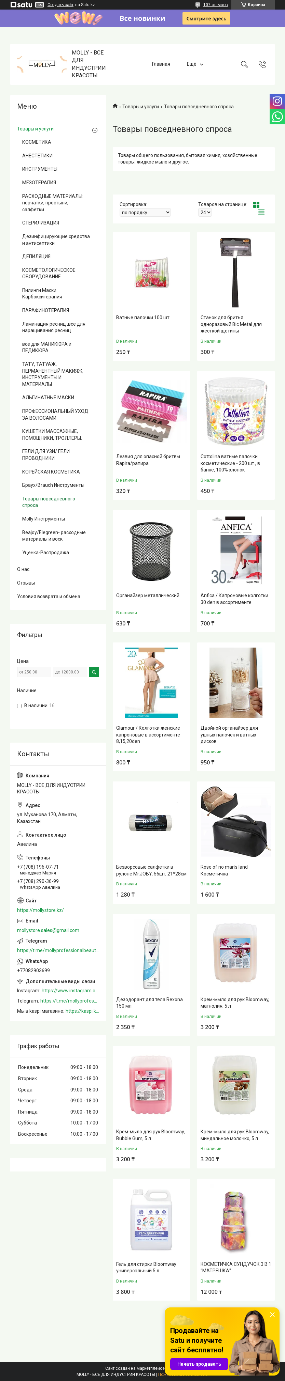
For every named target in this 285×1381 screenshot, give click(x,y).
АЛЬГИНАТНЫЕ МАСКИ (48, 397)
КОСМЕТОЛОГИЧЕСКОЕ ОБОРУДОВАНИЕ (49, 273)
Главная (161, 64)
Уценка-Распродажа (45, 552)
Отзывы (26, 583)
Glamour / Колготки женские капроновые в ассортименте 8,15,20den (148, 734)
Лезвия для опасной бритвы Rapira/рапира (148, 460)
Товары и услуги (140, 106)
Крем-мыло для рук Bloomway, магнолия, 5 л (235, 1003)
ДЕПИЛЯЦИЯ (36, 256)
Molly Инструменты (43, 519)
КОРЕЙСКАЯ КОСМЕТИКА (51, 472)
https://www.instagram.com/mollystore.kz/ (70, 990)
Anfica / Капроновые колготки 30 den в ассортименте (234, 599)
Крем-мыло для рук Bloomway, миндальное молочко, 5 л (235, 1135)
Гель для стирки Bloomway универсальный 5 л (146, 1267)
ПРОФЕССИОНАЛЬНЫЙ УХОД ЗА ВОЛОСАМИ (55, 414)
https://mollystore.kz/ (40, 910)
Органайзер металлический (147, 595)
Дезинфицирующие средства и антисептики (56, 240)
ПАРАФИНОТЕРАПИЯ (45, 310)
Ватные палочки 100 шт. (143, 317)
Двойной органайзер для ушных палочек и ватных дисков (229, 734)
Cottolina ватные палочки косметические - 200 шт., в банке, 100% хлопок (230, 463)
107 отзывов (215, 4)
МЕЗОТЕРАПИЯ (39, 182)
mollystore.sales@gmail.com (48, 930)
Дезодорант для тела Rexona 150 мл (149, 1003)
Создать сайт (60, 4)
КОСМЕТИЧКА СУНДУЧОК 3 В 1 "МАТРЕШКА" (236, 1267)
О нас (23, 569)
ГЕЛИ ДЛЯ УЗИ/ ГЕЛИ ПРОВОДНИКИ (46, 455)
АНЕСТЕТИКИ (37, 155)
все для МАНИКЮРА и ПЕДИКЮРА (46, 347)
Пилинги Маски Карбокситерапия (42, 294)
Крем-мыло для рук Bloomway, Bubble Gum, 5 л (150, 1135)
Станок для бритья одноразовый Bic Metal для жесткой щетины (231, 324)
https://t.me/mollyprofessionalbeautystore (58, 950)
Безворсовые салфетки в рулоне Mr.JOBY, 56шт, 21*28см (151, 870)
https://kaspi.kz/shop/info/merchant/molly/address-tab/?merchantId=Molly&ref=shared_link (82, 1011)
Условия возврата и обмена (48, 596)
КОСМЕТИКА (36, 142)
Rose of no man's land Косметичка (224, 870)
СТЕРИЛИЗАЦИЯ (40, 223)
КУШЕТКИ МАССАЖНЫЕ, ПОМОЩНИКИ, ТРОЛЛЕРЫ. (52, 435)
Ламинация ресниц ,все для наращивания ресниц (53, 327)
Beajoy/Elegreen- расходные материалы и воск (54, 536)
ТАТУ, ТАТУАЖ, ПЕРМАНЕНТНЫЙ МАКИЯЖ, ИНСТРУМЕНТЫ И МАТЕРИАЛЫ (52, 374)
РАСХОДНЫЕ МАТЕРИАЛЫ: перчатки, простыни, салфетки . (52, 202)
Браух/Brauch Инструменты (53, 485)
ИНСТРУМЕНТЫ (39, 169)
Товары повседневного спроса (48, 502)
